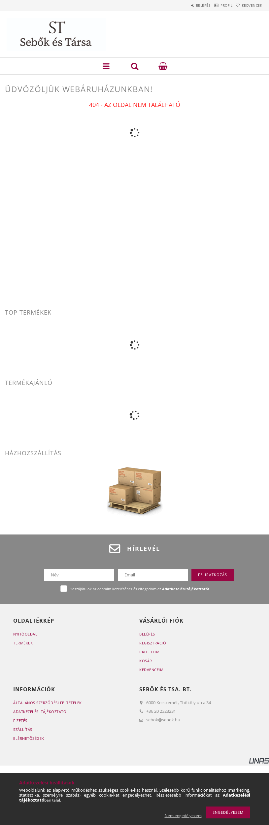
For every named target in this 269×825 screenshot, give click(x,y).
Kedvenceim (151, 669)
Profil (217, 5)
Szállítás (22, 729)
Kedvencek (249, 5)
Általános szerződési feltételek (47, 702)
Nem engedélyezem (183, 815)
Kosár (145, 660)
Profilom (149, 651)
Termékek (23, 642)
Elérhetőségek (28, 738)
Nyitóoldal (25, 634)
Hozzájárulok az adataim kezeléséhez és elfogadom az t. (140, 588)
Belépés (188, 5)
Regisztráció (152, 642)
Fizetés (20, 720)
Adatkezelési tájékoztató (39, 711)
